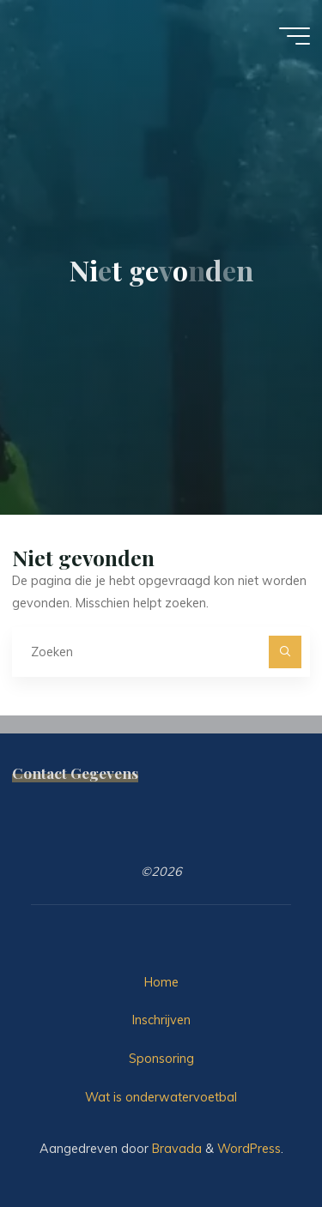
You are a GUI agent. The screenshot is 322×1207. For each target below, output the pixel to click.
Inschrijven (161, 1020)
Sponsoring (161, 1058)
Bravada (175, 1148)
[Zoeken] (285, 651)
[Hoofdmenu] (294, 36)
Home (161, 982)
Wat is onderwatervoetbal (161, 1097)
